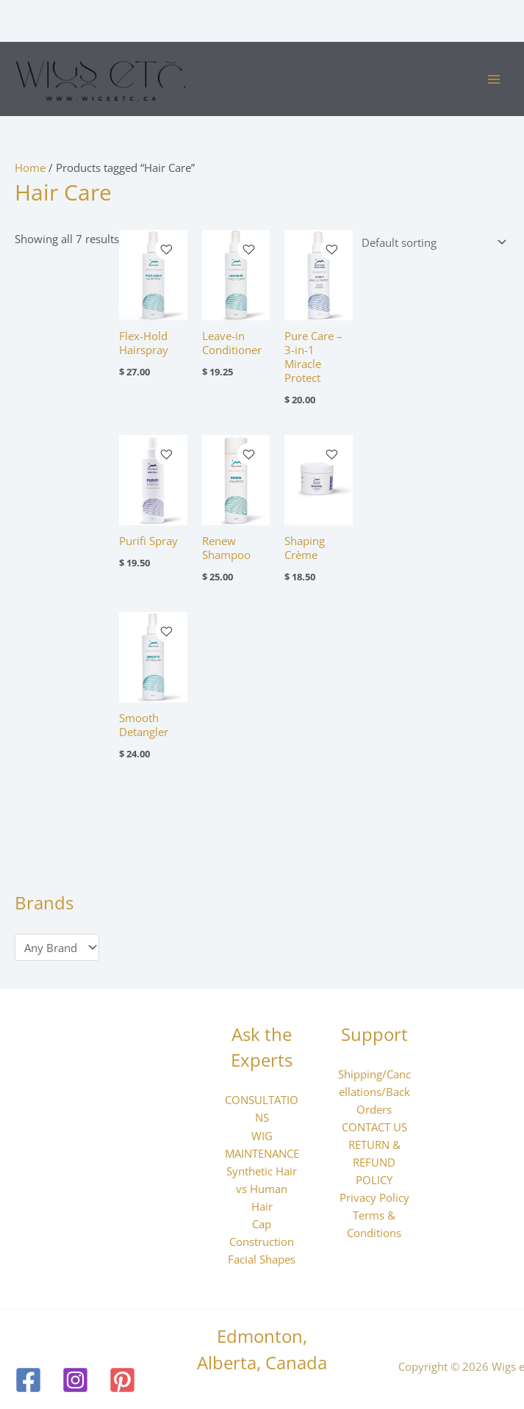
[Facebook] (28, 1380)
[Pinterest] (122, 1380)
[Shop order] (431, 243)
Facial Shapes (261, 1259)
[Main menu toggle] (493, 79)
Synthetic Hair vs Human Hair (261, 1189)
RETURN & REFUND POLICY (374, 1162)
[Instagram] (75, 1380)
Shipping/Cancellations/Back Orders (374, 1092)
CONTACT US (374, 1127)
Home (30, 167)
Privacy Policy (374, 1197)
